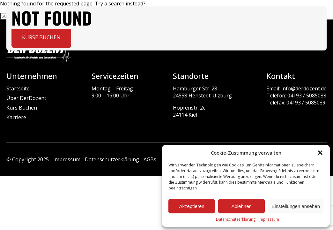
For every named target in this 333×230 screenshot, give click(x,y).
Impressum (269, 219)
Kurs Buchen (21, 107)
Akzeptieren (191, 206)
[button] (320, 153)
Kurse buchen (41, 37)
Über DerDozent (26, 98)
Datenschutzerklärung (235, 219)
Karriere (16, 117)
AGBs (150, 159)
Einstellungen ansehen (295, 206)
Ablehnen (241, 206)
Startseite (18, 88)
